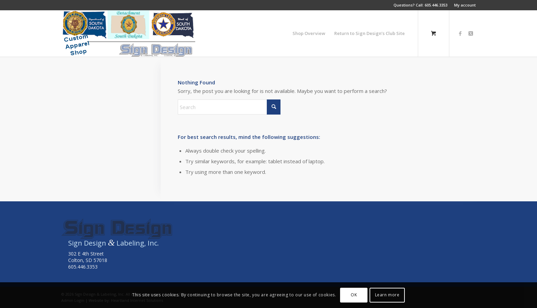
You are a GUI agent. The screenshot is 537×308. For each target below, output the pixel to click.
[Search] (229, 107)
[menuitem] (463, 5)
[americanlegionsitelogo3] (128, 33)
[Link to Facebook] (460, 33)
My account (465, 5)
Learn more (387, 295)
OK (354, 295)
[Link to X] (470, 33)
